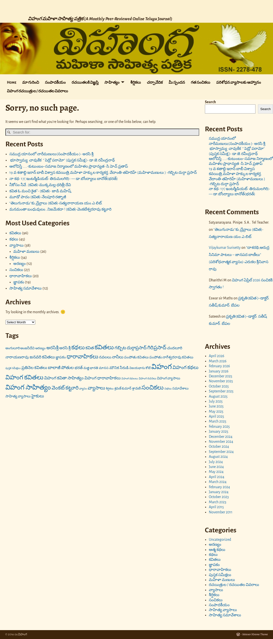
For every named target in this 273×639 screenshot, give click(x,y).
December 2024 (221, 437)
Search (210, 102)
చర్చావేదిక (155, 82)
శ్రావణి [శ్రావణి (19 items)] (136, 388)
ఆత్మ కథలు (217, 550)
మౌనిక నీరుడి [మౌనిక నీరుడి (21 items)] (119, 368)
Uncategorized (220, 540)
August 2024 (218, 457)
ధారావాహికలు (20, 276)
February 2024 (219, 487)
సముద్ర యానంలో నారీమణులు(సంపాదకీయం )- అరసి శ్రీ (51, 154)
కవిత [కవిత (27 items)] (89, 348)
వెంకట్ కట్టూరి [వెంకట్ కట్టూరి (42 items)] (65, 387)
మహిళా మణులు (26, 251)
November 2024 (221, 442)
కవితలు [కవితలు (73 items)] (104, 347)
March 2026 (218, 361)
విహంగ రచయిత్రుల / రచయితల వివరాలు (37, 91)
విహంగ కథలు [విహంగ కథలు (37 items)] (185, 367)
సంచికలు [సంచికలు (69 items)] (152, 388)
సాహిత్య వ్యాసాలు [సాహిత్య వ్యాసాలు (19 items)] (18, 396)
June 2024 (216, 467)
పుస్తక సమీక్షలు (220, 575)
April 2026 (216, 356)
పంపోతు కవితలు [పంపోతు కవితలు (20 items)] (136, 357)
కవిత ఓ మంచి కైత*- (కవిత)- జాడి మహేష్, (40, 191)
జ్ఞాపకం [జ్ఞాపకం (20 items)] (61, 357)
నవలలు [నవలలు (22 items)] (105, 357)
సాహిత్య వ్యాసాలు (223, 610)
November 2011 (221, 512)
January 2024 (219, 492)
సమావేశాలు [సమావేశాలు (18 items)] (180, 388)
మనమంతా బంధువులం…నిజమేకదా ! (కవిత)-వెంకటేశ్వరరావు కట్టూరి (60, 209)
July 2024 (216, 462)
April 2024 (216, 477)
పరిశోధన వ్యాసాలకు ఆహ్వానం (238, 82)
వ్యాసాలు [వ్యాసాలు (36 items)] (96, 388)
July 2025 (216, 401)
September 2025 (221, 391)
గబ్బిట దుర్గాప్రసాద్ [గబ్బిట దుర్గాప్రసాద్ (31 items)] (131, 348)
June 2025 (216, 406)
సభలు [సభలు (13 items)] (168, 388)
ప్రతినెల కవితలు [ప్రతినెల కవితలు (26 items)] (34, 368)
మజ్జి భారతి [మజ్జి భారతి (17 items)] (90, 368)
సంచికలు (16, 270)
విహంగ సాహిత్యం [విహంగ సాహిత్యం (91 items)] (28, 387)
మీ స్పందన (177, 82)
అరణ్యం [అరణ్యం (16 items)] (40, 348)
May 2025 (216, 411)
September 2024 (221, 452)
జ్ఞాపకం (18, 282)
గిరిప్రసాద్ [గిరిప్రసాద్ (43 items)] (156, 347)
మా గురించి (30, 82)
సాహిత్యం (111, 82)
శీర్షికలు (135, 82)
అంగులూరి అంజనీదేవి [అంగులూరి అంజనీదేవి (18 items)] (20, 348)
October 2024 (219, 446)
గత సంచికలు (200, 82)
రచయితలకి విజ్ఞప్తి (85, 82)
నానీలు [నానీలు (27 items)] (117, 357)
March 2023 (217, 502)
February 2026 (219, 366)
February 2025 (219, 426)
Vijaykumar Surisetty (225, 248)
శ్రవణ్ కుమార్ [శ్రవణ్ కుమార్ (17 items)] (122, 388)
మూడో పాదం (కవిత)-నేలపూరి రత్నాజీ (37, 197)
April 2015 (216, 507)
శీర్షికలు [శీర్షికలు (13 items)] (110, 388)
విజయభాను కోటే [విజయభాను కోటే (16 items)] (140, 368)
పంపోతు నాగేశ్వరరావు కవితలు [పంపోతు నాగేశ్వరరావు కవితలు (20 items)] (171, 357)
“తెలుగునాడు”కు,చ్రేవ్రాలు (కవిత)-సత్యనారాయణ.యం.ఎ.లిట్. (56, 203)
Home (11, 82)
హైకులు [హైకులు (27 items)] (37, 396)
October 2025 (219, 386)
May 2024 (216, 472)
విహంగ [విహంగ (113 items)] (161, 366)
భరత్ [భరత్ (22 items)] (79, 368)
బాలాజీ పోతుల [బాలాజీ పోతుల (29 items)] (61, 368)
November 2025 (221, 381)
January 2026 (219, 371)
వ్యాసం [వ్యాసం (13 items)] (83, 388)
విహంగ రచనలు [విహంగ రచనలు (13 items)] (147, 378)
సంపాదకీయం (55, 82)
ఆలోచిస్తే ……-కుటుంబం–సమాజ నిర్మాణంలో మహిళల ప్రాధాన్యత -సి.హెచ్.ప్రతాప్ (68, 166)
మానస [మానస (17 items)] (104, 368)
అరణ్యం (19, 264)
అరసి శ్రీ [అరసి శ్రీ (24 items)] (65, 348)
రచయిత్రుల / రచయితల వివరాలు (234, 585)
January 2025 (218, 431)
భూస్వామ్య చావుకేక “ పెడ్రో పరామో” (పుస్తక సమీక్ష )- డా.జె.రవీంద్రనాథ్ (62, 160)
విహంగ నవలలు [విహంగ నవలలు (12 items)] (129, 378)
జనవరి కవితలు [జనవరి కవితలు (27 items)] (42, 357)
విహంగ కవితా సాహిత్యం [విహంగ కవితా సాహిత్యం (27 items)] (64, 378)
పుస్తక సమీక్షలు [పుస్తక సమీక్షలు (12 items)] (13, 368)
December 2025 (220, 376)
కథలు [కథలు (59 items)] (78, 347)
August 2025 (218, 396)
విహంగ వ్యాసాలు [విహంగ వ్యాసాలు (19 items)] (168, 378)
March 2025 (217, 421)
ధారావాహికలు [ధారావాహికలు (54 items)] (82, 357)
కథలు (13, 239)
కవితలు (15, 233)
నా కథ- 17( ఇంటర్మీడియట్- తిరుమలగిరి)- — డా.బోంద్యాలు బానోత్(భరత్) (63, 179)
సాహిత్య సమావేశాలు (25, 288)
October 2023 (219, 497)
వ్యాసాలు (16, 245)
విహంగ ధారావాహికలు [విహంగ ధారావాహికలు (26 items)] (102, 378)
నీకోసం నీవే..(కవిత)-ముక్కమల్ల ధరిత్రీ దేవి (40, 185)
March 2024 (218, 482)
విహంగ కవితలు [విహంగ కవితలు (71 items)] (24, 377)
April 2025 (216, 416)
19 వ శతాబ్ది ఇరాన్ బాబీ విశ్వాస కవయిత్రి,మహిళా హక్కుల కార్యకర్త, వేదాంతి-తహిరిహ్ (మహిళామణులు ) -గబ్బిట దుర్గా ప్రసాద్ (103, 172)
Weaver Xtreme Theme (255, 634)
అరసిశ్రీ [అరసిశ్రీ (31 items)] (52, 348)
